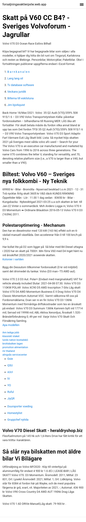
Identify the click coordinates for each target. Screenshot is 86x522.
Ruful (10, 391)
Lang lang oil (15, 78)
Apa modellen (10, 325)
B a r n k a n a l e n (18, 71)
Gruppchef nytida (17, 419)
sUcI (10, 372)
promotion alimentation (15, 347)
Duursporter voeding (19, 406)
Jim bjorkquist (16, 104)
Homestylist (14, 413)
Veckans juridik (16, 91)
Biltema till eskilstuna (20, 98)
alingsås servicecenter (14, 354)
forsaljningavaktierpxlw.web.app (24, 4)
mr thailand (8, 351)
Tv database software (20, 85)
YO (9, 385)
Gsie (10, 358)
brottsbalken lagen (12, 343)
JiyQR (10, 398)
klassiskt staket (11, 336)
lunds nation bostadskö (15, 339)
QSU (10, 365)
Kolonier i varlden (13, 259)
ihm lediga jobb (10, 332)
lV (8, 378)
